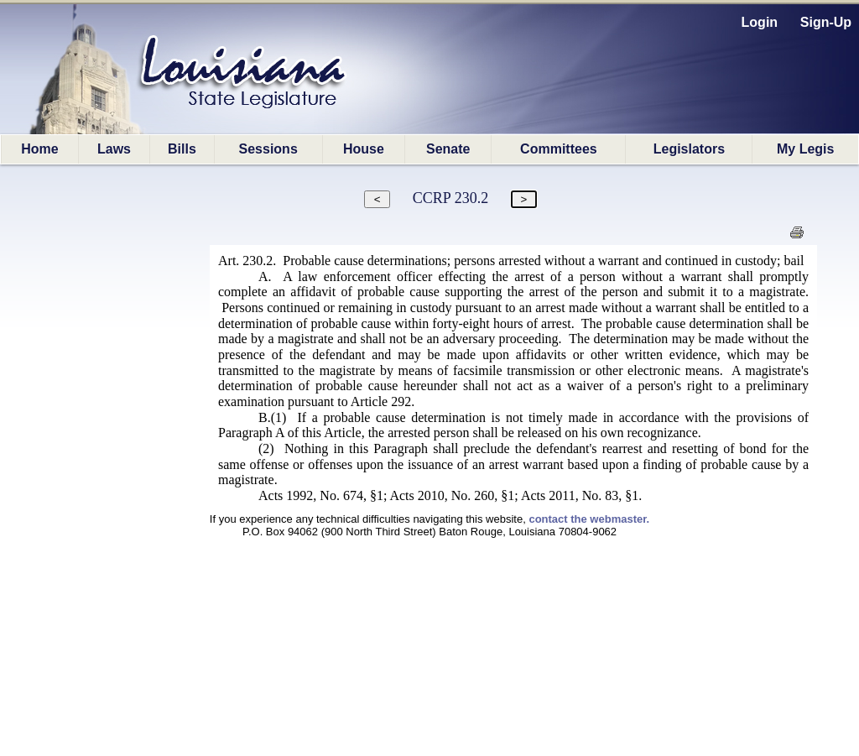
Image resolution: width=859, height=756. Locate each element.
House (363, 149)
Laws (114, 149)
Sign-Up (825, 22)
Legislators (689, 149)
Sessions (268, 149)
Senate (448, 149)
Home (39, 149)
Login (760, 22)
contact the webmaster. (588, 519)
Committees (558, 149)
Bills (182, 149)
